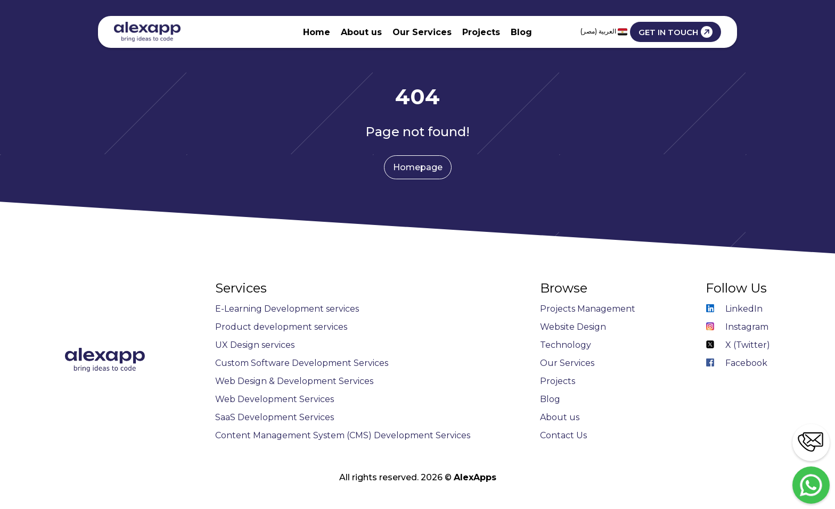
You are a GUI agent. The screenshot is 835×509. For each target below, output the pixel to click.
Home (316, 32)
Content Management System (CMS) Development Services (342, 435)
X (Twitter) (738, 345)
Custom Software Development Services (301, 363)
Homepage (418, 167)
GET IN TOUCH (675, 32)
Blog (521, 32)
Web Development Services (274, 399)
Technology (565, 345)
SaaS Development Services (274, 417)
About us (361, 32)
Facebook (736, 363)
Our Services (422, 32)
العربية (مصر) (603, 32)
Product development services (281, 327)
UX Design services (254, 345)
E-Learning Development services (287, 309)
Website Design (573, 327)
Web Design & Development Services (294, 381)
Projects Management (587, 309)
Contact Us (563, 435)
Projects (481, 32)
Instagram (737, 327)
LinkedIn (734, 309)
